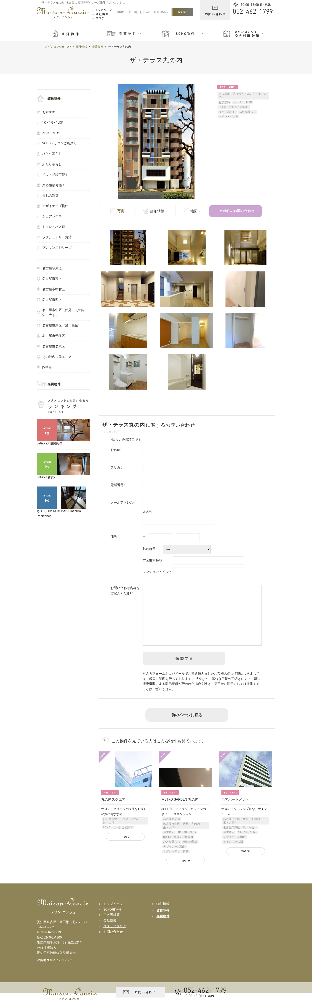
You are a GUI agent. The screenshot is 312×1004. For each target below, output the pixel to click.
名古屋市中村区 (53, 289)
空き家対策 (111, 926)
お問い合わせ (113, 943)
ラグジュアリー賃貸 (175, 862)
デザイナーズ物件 (174, 857)
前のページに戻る (186, 726)
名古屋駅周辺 (171, 830)
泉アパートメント (235, 810)
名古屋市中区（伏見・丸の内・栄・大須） (242, 95)
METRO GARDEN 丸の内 (179, 810)
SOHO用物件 (112, 920)
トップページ (113, 915)
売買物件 (53, 384)
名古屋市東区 (52, 279)
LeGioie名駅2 (46, 477)
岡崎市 (47, 367)
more (125, 848)
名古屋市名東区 (53, 346)
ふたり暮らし (247, 111)
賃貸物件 (97, 46)
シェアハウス (52, 216)
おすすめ (224, 102)
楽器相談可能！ (53, 185)
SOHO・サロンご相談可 (234, 107)
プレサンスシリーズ (57, 248)
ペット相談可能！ (55, 175)
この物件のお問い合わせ (235, 211)
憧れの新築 (190, 852)
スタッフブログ (114, 937)
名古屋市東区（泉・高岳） (240, 838)
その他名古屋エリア (57, 357)
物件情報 (81, 46)
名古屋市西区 (52, 300)
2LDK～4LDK (51, 133)
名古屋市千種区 (53, 336)
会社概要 (109, 931)
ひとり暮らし (227, 111)
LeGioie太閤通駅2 (49, 443)
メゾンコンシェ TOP (58, 46)
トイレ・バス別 (228, 116)
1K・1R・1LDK (242, 102)
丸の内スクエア (113, 810)
